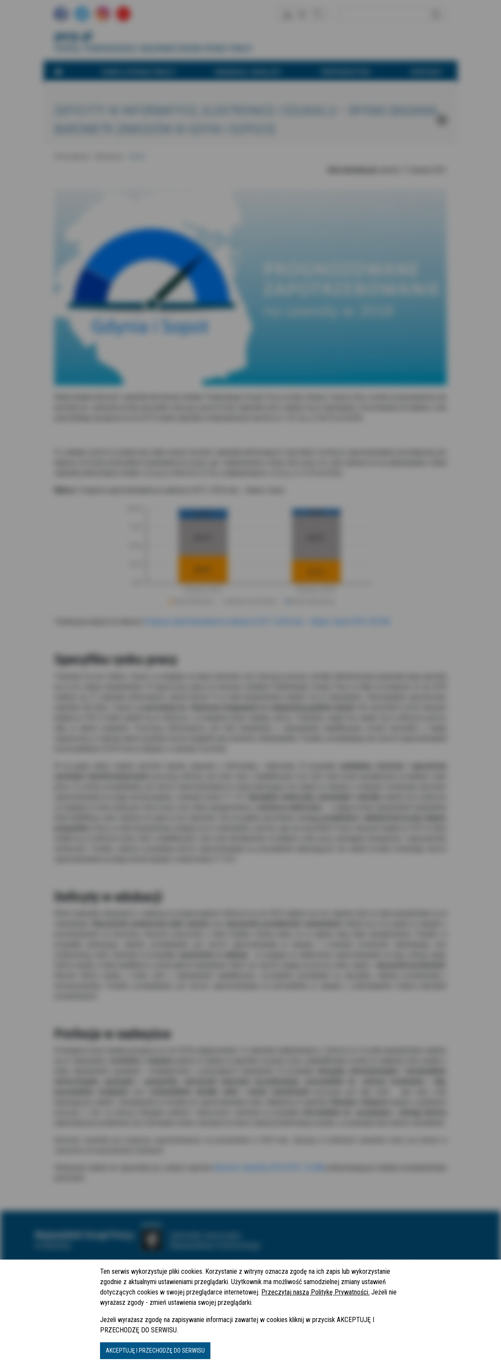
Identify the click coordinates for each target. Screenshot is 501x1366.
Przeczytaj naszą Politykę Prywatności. (315, 1292)
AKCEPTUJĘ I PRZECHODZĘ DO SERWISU (155, 1350)
